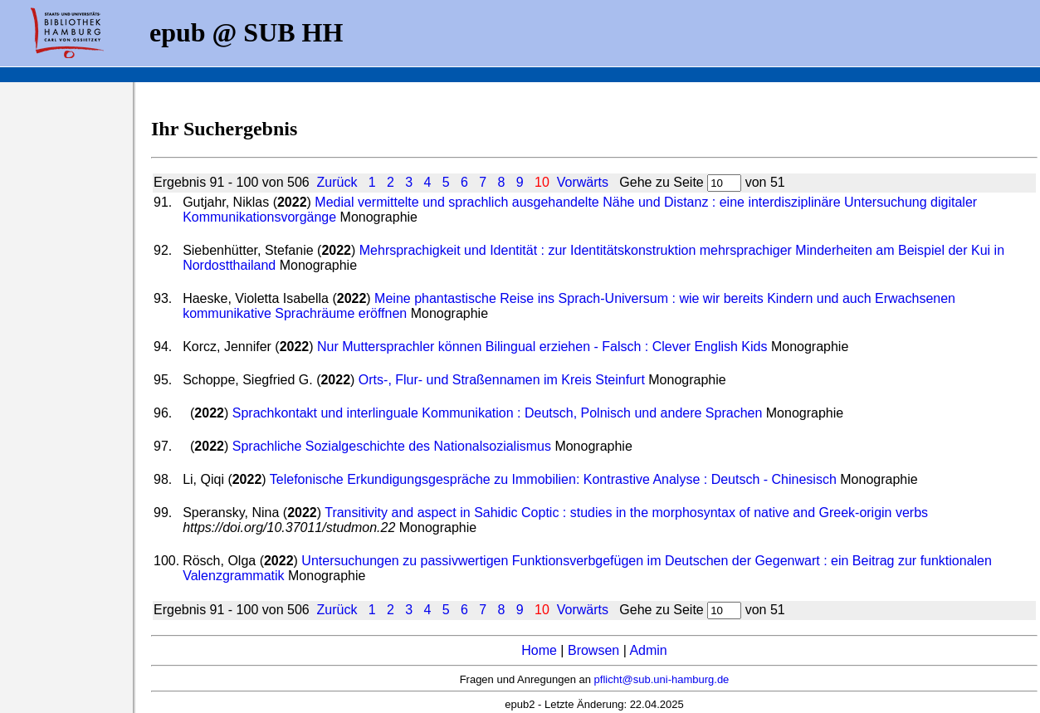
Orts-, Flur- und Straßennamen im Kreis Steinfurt (502, 380)
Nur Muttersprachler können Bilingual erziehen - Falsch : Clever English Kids (542, 346)
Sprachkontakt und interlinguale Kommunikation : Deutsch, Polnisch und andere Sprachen (497, 413)
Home (539, 650)
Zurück (337, 182)
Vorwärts (582, 182)
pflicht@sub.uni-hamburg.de (662, 679)
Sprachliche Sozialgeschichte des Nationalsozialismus (391, 446)
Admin (647, 650)
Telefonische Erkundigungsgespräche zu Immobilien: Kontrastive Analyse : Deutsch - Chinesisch (553, 479)
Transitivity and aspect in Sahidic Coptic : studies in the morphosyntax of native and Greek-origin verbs (626, 512)
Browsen (593, 650)
